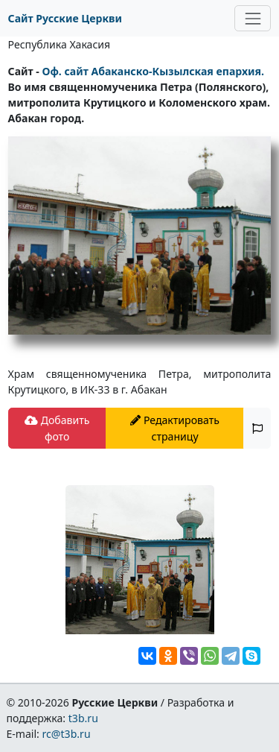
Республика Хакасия (59, 44)
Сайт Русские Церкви (65, 18)
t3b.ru (83, 718)
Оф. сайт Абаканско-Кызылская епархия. (153, 71)
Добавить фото (57, 428)
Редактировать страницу (174, 428)
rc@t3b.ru (66, 734)
